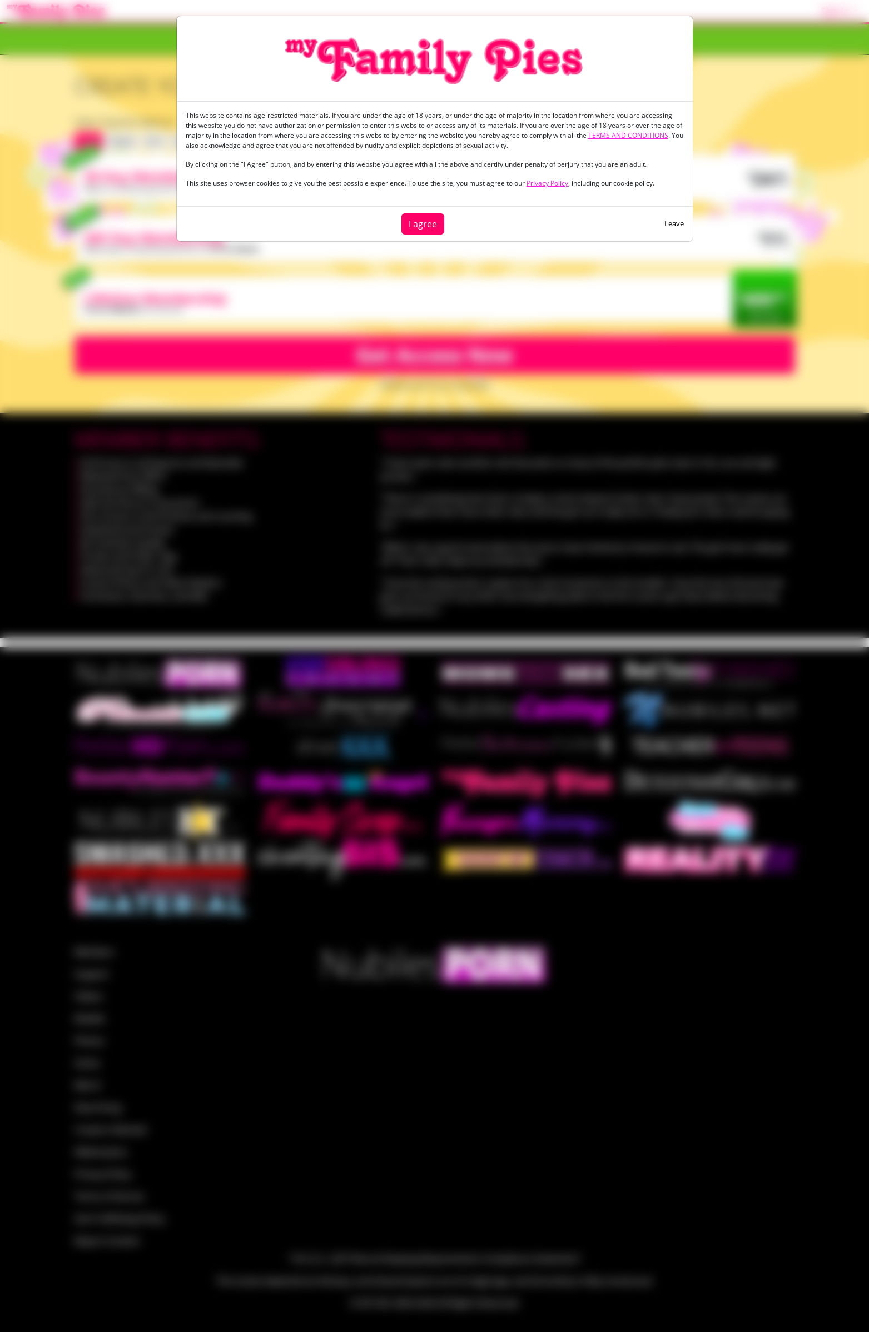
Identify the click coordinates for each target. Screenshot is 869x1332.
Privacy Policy (547, 183)
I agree (423, 224)
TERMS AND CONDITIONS (628, 135)
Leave (674, 223)
